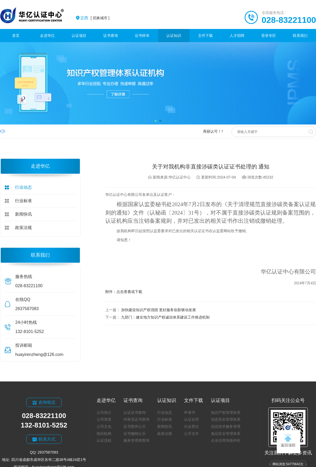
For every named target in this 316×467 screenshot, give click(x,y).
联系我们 (300, 35)
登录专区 (268, 35)
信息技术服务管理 (225, 426)
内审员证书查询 (136, 419)
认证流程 (104, 440)
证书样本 (142, 35)
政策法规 (23, 227)
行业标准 (23, 200)
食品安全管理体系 (225, 433)
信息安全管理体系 (225, 419)
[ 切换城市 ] (94, 18)
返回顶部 (288, 441)
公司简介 (104, 412)
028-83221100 (289, 20)
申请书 (189, 412)
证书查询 (110, 35)
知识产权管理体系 (225, 412)
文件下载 (205, 35)
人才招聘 (237, 35)
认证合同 (191, 419)
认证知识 (173, 35)
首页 (15, 35)
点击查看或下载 (129, 292)
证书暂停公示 (135, 426)
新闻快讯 (23, 214)
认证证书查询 (135, 412)
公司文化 (104, 426)
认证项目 (79, 35)
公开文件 (191, 433)
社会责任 (191, 426)
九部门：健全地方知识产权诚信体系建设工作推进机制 (165, 317)
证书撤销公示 (135, 433)
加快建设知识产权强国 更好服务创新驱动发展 (158, 310)
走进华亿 (47, 35)
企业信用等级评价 (225, 440)
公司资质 (104, 419)
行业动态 (23, 187)
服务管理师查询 (136, 440)
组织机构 (104, 433)
